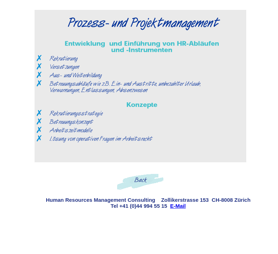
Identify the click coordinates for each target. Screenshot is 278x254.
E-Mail (178, 206)
